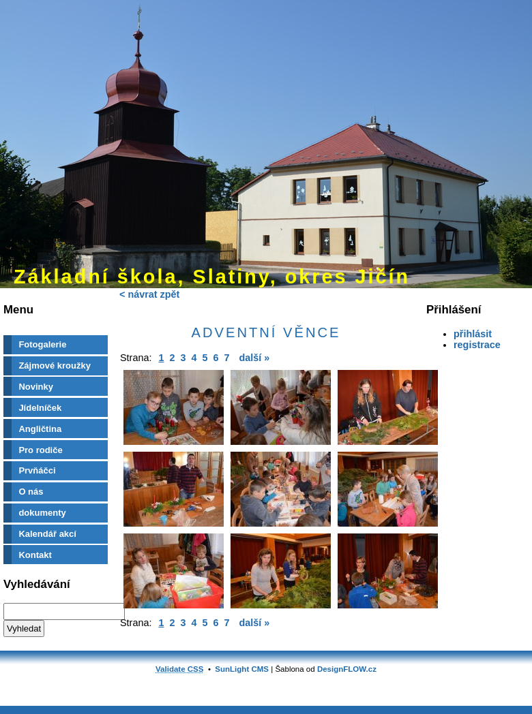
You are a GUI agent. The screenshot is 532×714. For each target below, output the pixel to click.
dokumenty (41, 513)
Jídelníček (39, 408)
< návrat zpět (149, 294)
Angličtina (39, 429)
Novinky (35, 387)
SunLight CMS (242, 669)
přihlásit (473, 333)
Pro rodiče (40, 450)
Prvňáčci (36, 470)
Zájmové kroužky (54, 365)
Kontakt (34, 555)
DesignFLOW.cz (346, 669)
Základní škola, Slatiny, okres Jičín (212, 277)
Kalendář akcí (47, 534)
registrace (477, 344)
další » (254, 357)
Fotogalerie (42, 344)
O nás (30, 491)
